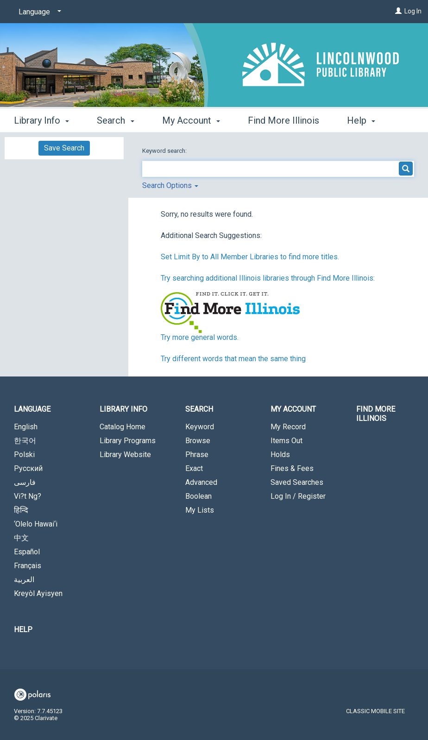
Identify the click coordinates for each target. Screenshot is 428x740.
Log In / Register (298, 496)
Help (23, 629)
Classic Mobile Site (375, 711)
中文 (21, 537)
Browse (197, 440)
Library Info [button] (41, 119)
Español (27, 551)
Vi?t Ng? (27, 496)
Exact (194, 468)
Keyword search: (165, 150)
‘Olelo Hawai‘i (35, 524)
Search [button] (115, 119)
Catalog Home (122, 426)
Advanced (201, 482)
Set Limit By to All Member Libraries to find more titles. (250, 256)
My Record (288, 426)
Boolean (198, 496)
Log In (413, 11)
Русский (28, 468)
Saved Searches (297, 482)
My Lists (199, 510)
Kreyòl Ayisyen (38, 593)
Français (27, 565)
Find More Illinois (283, 119)
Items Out (286, 440)
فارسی (25, 482)
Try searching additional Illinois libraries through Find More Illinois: (268, 278)
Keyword (199, 426)
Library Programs (128, 440)
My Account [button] (191, 119)
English (26, 426)
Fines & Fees (292, 468)
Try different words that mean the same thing (233, 358)
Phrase (196, 454)
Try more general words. (200, 337)
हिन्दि (21, 510)
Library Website (125, 454)
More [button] (365, 120)
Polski (24, 454)
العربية (24, 579)
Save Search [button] (64, 148)
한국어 (25, 440)
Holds (280, 454)
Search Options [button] (170, 185)
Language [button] (32, 409)
